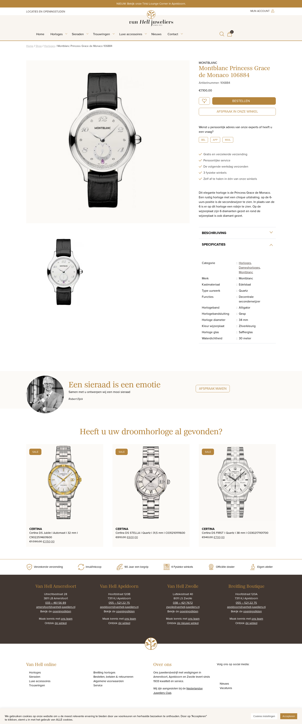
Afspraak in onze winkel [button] (237, 111)
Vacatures (226, 688)
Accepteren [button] (289, 716)
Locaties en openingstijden (45, 11)
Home (40, 34)
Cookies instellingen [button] (264, 716)
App (215, 139)
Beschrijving (214, 232)
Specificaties (214, 244)
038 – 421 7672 (183, 603)
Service (97, 685)
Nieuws (156, 34)
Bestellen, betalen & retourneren (113, 677)
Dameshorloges (249, 267)
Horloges (56, 34)
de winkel (61, 623)
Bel (203, 139)
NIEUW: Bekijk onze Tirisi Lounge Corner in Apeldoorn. (151, 4)
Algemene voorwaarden (108, 681)
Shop (39, 46)
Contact (173, 34)
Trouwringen (101, 34)
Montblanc (246, 272)
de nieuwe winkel (188, 623)
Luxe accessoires (130, 34)
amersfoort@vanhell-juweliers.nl (55, 607)
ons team (66, 619)
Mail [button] (228, 139)
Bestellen (241, 101)
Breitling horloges (104, 672)
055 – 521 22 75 (119, 603)
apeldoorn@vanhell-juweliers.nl (119, 607)
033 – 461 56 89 (55, 603)
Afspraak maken (212, 388)
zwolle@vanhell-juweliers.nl (183, 607)
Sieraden (78, 34)
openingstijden (62, 611)
